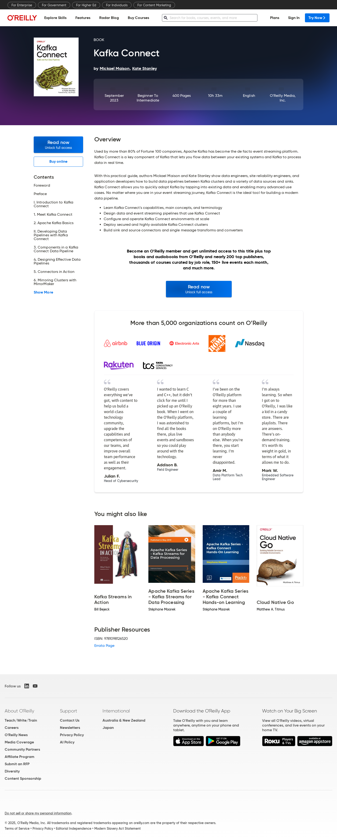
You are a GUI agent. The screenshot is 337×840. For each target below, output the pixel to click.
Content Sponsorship (23, 778)
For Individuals (117, 5)
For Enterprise (21, 5)
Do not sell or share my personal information (38, 813)
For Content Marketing (154, 5)
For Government (54, 5)
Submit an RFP (17, 763)
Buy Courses (138, 17)
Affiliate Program (19, 756)
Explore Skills (55, 17)
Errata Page (104, 645)
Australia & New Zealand (124, 720)
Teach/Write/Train (21, 720)
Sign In (294, 17)
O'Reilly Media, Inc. (283, 97)
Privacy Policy (72, 734)
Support (68, 711)
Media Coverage (19, 742)
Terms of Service (17, 828)
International (116, 711)
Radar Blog (109, 17)
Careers (11, 727)
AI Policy (67, 742)
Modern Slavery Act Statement (117, 828)
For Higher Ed (86, 5)
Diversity (12, 771)
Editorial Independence (73, 828)
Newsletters (70, 727)
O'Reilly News (16, 734)
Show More (43, 292)
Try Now (317, 17)
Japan (108, 727)
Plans (274, 17)
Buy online (58, 161)
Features (82, 17)
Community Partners (22, 749)
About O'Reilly (19, 711)
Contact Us (69, 720)
